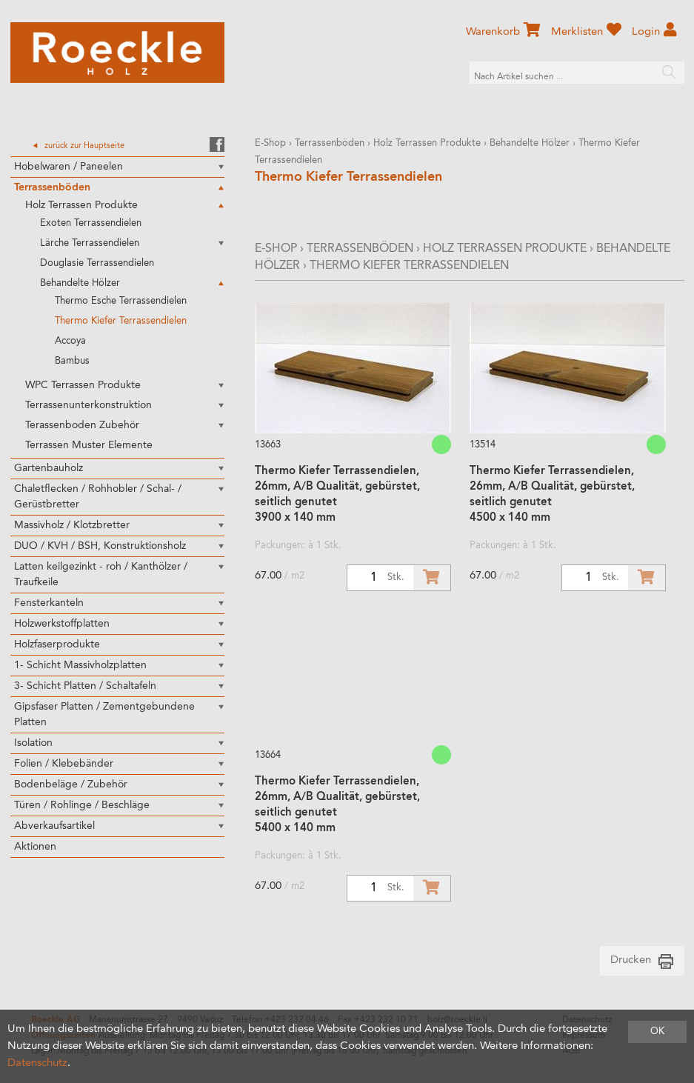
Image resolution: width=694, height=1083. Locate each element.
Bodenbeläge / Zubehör (70, 784)
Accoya (70, 341)
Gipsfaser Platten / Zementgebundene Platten (104, 714)
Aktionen (35, 847)
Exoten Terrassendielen (90, 223)
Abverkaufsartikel (54, 826)
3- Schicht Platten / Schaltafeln (85, 686)
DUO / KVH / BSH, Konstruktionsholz (100, 546)
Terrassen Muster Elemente (89, 445)
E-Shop (270, 143)
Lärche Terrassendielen (89, 243)
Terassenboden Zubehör (82, 425)
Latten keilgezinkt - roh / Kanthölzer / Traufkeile (100, 574)
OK (657, 1031)
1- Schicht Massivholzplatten (80, 665)
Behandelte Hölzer (80, 283)
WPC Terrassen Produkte (83, 385)
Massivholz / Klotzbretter (72, 525)
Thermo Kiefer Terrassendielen (121, 321)
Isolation (33, 743)
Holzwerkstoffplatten (62, 624)
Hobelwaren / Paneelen (68, 166)
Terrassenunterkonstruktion (88, 405)
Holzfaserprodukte (57, 644)
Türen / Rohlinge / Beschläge (82, 805)
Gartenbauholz (48, 468)
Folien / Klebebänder (63, 764)
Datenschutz (37, 1063)
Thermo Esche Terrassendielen (121, 301)
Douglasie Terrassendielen (97, 263)
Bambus (72, 361)
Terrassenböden (52, 187)
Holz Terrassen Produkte (81, 205)
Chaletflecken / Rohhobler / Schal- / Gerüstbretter (97, 497)
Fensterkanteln (49, 603)
